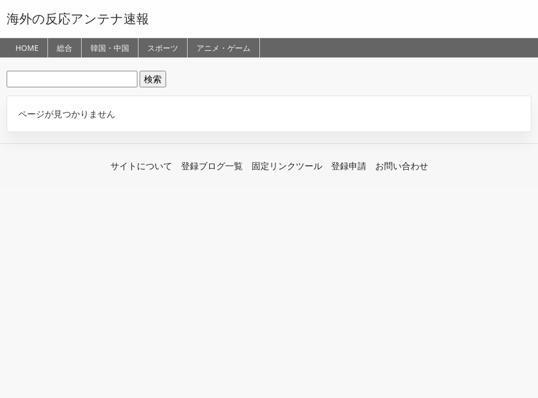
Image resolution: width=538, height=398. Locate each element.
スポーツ (162, 48)
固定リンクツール (287, 166)
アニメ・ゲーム (223, 48)
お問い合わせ (401, 166)
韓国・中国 (109, 48)
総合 (64, 48)
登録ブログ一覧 (212, 166)
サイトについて (141, 166)
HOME (27, 48)
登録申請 (348, 166)
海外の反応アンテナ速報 (78, 18)
